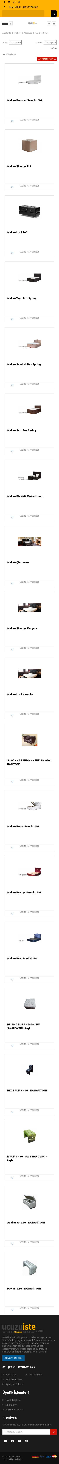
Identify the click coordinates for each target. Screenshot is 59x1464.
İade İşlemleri (35, 1374)
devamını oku (13, 1358)
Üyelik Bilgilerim (13, 1399)
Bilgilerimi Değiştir (15, 1409)
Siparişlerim (11, 1404)
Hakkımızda (11, 1374)
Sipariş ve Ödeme (14, 1384)
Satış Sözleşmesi (14, 1379)
